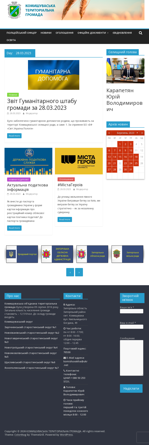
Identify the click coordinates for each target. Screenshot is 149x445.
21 (114, 163)
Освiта (11, 40)
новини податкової (19, 179)
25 (136, 163)
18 (136, 156)
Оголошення (64, 32)
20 (109, 163)
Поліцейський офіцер (22, 32)
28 (114, 169)
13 (109, 156)
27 (109, 169)
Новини (46, 32)
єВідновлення (122, 32)
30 (125, 169)
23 (125, 163)
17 (130, 156)
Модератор (32, 113)
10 (130, 150)
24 (130, 163)
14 (114, 156)
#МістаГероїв (70, 184)
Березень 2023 (125, 132)
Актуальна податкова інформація (27, 187)
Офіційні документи (92, 32)
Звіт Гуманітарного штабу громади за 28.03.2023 (42, 104)
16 (125, 156)
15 (120, 156)
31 (130, 169)
